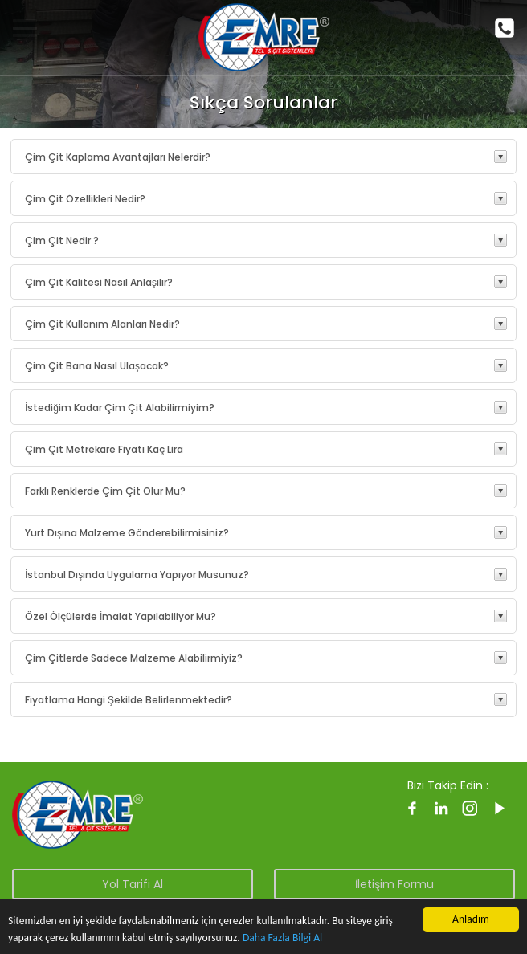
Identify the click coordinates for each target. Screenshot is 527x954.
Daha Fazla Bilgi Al (282, 937)
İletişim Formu (394, 884)
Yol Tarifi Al (132, 884)
